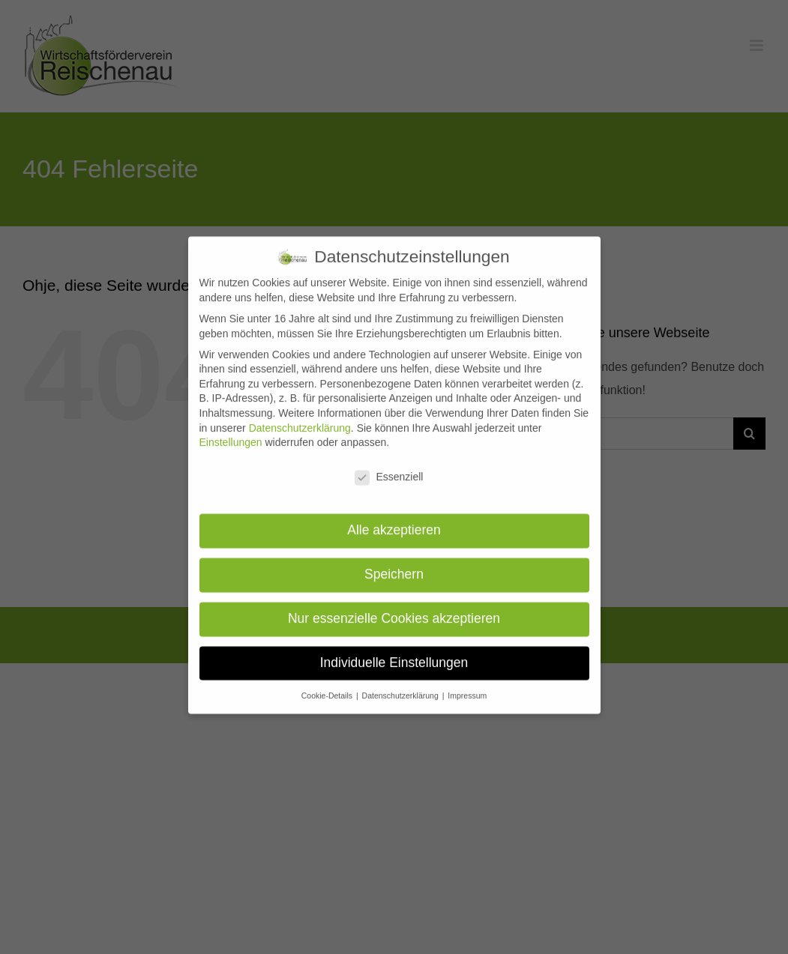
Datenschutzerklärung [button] (401, 683)
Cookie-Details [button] (328, 683)
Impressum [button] (467, 683)
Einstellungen (230, 431)
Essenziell (389, 466)
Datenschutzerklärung (300, 416)
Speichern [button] (394, 562)
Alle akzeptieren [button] (394, 517)
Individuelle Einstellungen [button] (394, 650)
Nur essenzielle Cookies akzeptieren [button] (394, 606)
